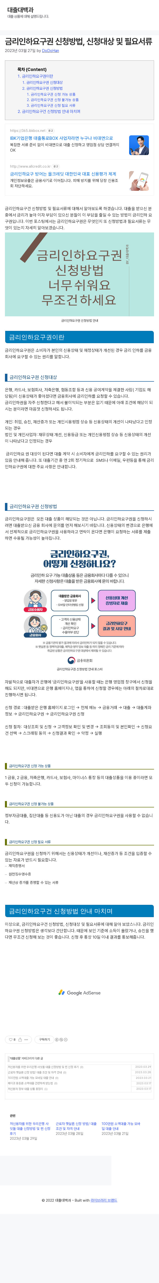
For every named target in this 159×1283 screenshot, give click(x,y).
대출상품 (15, 1058)
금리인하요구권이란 (37, 76)
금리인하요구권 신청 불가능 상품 (55, 100)
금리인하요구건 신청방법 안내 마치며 (51, 111)
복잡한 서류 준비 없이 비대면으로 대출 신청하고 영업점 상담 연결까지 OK (64, 148)
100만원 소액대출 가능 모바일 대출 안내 (31, 1078)
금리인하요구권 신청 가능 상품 (53, 94)
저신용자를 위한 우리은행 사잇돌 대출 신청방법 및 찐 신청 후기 (43, 1067)
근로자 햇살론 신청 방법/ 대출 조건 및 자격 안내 (35, 1072)
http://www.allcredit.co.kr (30, 166)
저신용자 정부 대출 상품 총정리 (25, 1089)
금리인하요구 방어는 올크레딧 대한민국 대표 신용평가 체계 (63, 174)
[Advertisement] (79, 992)
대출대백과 (20, 10)
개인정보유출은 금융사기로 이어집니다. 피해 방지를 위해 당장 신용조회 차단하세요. (64, 183)
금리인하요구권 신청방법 (44, 88)
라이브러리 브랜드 (104, 1200)
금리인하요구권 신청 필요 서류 (53, 105)
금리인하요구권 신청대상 (44, 82)
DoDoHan (50, 50)
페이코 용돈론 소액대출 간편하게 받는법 (30, 1083)
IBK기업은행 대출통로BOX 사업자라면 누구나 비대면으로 (61, 138)
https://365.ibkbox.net (27, 131)
